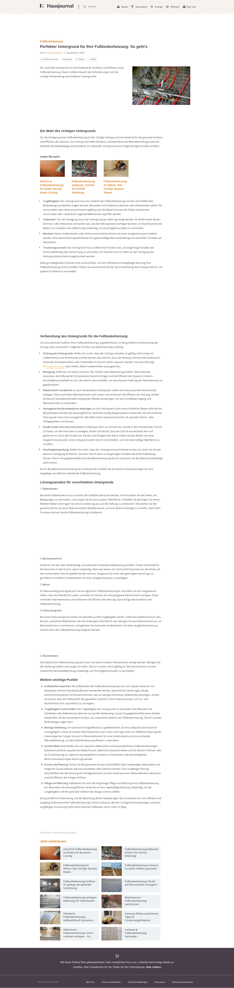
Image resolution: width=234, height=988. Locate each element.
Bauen (124, 6)
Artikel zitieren (50, 59)
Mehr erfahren (153, 967)
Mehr (94, 59)
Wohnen (174, 6)
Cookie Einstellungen (137, 982)
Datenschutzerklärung (182, 982)
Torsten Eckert (53, 52)
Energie (159, 6)
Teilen (81, 59)
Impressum (160, 982)
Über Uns (191, 6)
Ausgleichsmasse (55, 366)
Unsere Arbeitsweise (111, 982)
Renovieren (141, 6)
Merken (68, 59)
